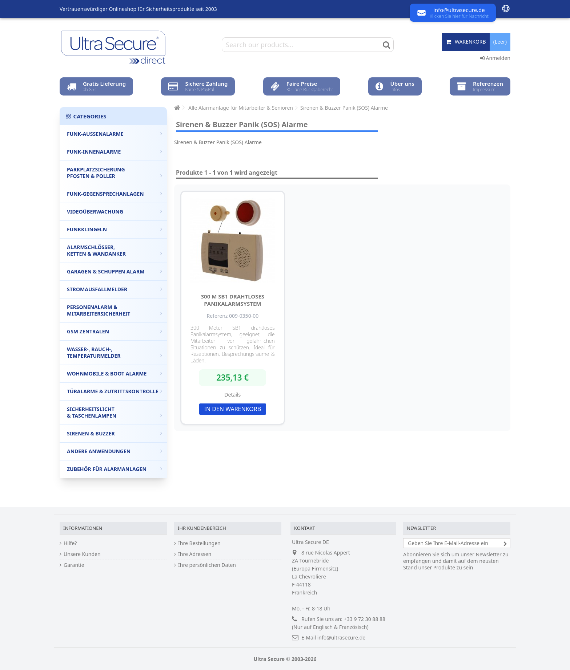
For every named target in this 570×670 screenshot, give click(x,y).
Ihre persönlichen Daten (207, 565)
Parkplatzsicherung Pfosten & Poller (114, 172)
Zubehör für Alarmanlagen (114, 469)
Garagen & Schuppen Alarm (114, 271)
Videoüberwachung (114, 211)
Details (232, 394)
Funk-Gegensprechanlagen (114, 193)
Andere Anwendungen (114, 451)
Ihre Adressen (194, 554)
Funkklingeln (114, 229)
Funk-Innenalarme (114, 151)
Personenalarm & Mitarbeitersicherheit (114, 310)
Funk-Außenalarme (114, 133)
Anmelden (495, 57)
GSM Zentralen (114, 331)
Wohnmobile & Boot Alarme (114, 373)
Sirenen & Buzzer (114, 433)
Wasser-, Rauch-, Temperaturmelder (114, 352)
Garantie (74, 565)
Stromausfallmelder (114, 289)
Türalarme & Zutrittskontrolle (114, 391)
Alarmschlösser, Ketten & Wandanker (114, 250)
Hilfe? (70, 543)
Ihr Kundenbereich (202, 528)
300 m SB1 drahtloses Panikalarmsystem (233, 300)
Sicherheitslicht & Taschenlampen (114, 412)
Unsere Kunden (82, 554)
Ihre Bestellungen (199, 543)
